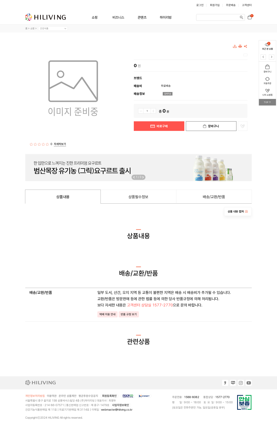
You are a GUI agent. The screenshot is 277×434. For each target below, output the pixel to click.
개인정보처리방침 (35, 396)
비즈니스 (118, 17)
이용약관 (52, 396)
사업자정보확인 (120, 405)
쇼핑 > (33, 28)
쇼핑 (95, 17)
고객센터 (247, 5)
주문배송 (231, 5)
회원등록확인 (109, 396)
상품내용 (63, 197)
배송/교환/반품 (214, 197)
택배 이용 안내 (107, 314)
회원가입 (215, 5)
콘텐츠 (142, 17)
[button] (143, 177)
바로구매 (159, 126)
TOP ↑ (267, 102)
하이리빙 (166, 17)
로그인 (200, 5)
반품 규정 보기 (129, 314)
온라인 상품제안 (67, 396)
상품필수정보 (138, 197)
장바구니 (211, 126)
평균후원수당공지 (88, 396)
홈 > (27, 28)
